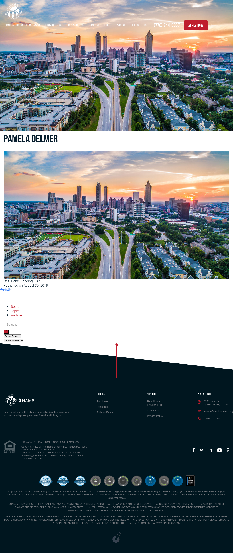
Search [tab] (16, 306)
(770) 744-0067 (167, 25)
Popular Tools (100, 25)
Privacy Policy (155, 416)
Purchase (102, 401)
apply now (195, 25)
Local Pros (139, 25)
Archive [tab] (16, 315)
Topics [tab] (15, 310)
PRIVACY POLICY (31, 442)
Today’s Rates (52, 25)
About (121, 25)
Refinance (33, 25)
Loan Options (75, 25)
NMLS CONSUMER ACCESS (62, 442)
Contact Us (153, 410)
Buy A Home (14, 25)
